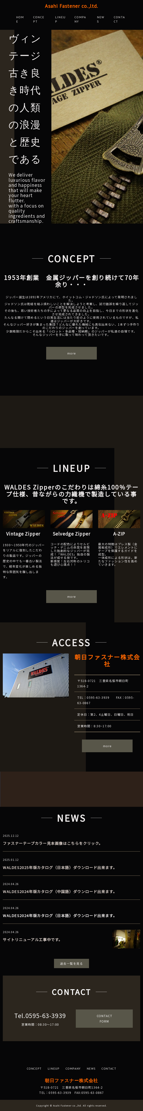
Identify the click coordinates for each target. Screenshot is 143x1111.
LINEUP (60, 19)
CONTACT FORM (106, 1018)
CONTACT (120, 19)
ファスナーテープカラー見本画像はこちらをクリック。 (53, 843)
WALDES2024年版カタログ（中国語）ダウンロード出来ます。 (60, 891)
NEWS (100, 19)
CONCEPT (39, 19)
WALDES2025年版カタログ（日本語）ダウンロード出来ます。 (60, 867)
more (71, 353)
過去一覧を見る (71, 963)
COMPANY (81, 19)
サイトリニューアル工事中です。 (33, 939)
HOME (20, 19)
